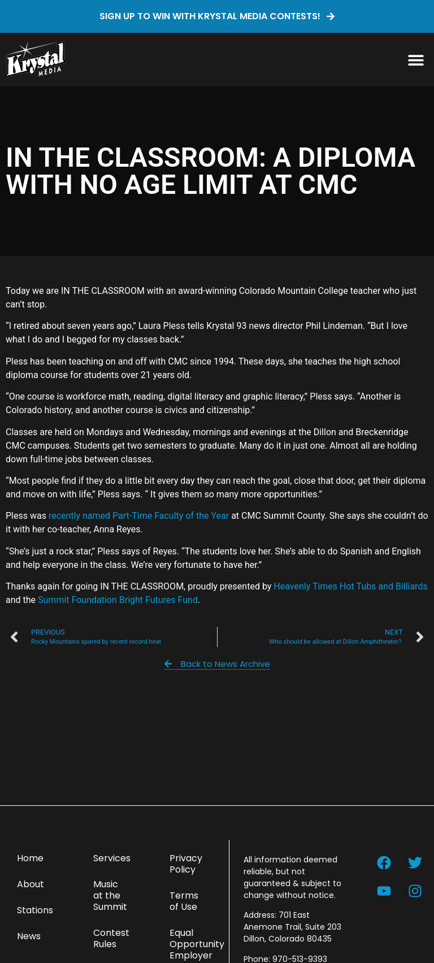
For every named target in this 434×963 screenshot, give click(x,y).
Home (30, 858)
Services (112, 858)
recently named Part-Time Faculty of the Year (139, 515)
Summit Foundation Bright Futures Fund (118, 600)
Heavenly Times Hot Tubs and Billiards (350, 586)
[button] (415, 59)
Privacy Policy (186, 864)
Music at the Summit (110, 895)
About (30, 884)
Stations (35, 910)
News (29, 936)
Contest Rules (111, 938)
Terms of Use (184, 901)
